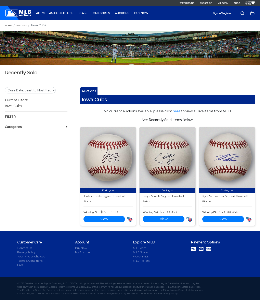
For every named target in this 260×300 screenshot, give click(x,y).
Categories (101, 13)
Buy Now (141, 13)
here (176, 111)
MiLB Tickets (141, 260)
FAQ (20, 265)
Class (82, 13)
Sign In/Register (222, 13)
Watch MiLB (141, 256)
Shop (237, 3)
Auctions (122, 13)
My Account (83, 252)
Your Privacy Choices (31, 256)
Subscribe (206, 3)
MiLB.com (223, 3)
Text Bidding (187, 3)
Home (8, 25)
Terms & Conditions (29, 260)
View (104, 219)
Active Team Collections (54, 13)
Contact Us (24, 248)
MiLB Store (140, 252)
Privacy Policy (26, 252)
